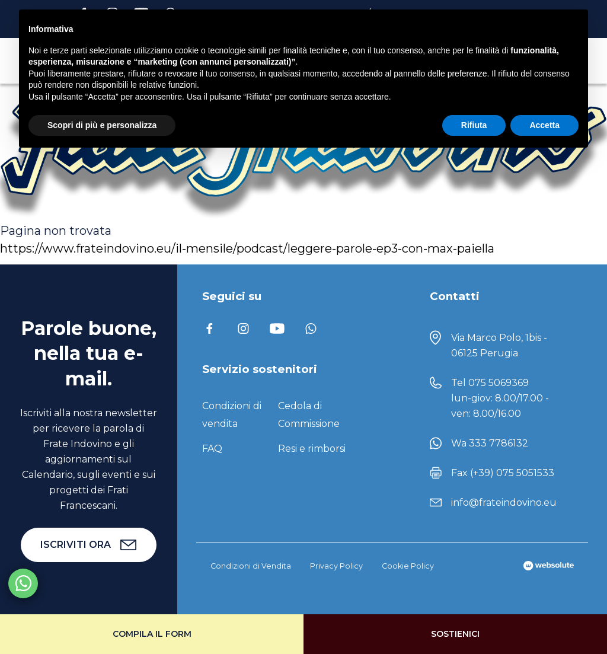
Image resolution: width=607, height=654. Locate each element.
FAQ (212, 448)
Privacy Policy (336, 566)
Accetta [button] (544, 125)
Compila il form (152, 634)
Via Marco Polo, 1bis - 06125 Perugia (499, 345)
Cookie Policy (408, 566)
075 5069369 (498, 382)
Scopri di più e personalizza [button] (101, 125)
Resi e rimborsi (312, 448)
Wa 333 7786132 (489, 443)
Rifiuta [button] (474, 125)
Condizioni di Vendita (250, 566)
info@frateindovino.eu (504, 502)
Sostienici (455, 634)
